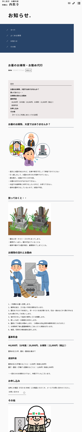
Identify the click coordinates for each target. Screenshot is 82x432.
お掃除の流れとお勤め (18, 95)
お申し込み (14, 108)
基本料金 (13, 99)
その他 (12, 111)
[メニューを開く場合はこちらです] (79, 3)
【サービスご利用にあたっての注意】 (25, 115)
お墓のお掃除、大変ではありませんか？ (24, 89)
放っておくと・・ (16, 92)
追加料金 (14, 105)
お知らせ (28, 70)
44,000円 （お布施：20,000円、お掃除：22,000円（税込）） (32, 102)
